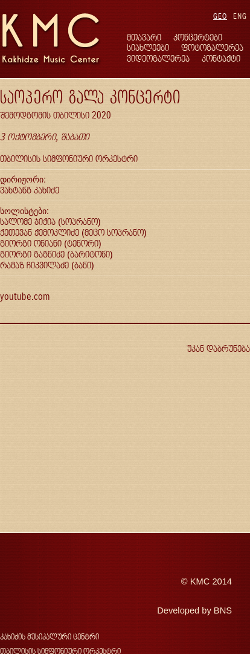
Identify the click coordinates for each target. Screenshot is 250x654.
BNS (223, 610)
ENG (240, 16)
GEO (220, 16)
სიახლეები (148, 47)
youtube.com (25, 296)
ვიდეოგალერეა (158, 58)
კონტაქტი (221, 58)
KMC (200, 581)
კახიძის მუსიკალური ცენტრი (49, 637)
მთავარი (144, 37)
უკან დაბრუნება (218, 348)
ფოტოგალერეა (212, 47)
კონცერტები (197, 37)
